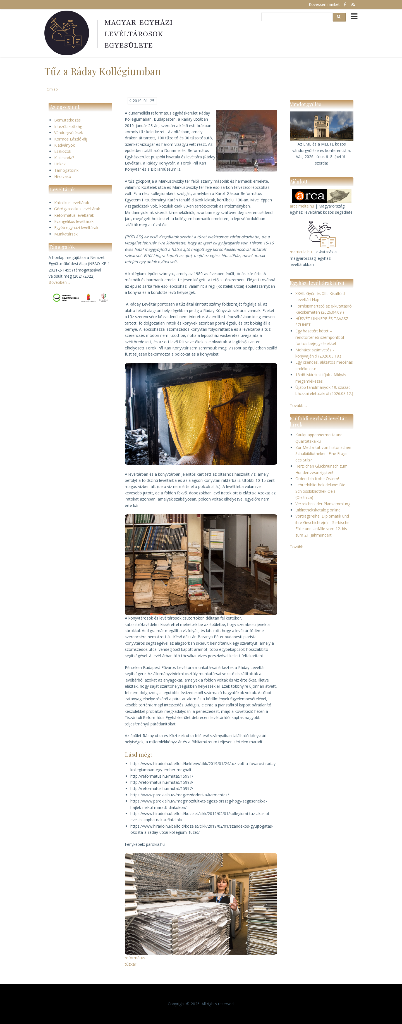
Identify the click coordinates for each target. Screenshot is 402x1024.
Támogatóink (66, 170)
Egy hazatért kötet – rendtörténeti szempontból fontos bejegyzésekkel (319, 337)
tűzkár (130, 964)
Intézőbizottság (68, 126)
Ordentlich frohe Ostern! (317, 478)
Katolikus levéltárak (71, 202)
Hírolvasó (62, 176)
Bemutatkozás (67, 120)
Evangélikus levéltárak (74, 221)
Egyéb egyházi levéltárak (76, 227)
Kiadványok (64, 145)
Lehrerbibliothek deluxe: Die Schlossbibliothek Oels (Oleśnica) (320, 491)
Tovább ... (298, 405)
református (135, 957)
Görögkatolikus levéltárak (77, 208)
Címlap (52, 89)
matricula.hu (301, 251)
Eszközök (62, 151)
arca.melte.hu (302, 206)
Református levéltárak (74, 215)
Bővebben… (59, 282)
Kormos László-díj (70, 139)
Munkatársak (66, 234)
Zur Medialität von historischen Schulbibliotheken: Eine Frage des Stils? (323, 454)
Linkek (60, 163)
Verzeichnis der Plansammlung (322, 503)
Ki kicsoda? (64, 157)
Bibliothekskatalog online (318, 510)
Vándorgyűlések (68, 132)
